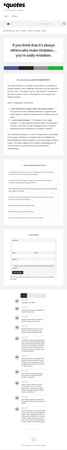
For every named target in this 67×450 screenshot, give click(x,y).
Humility (34, 31)
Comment (15, 241)
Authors (15, 16)
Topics (6, 16)
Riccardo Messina (10, 31)
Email (36, 253)
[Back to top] (33, 440)
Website (14, 260)
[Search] (64, 24)
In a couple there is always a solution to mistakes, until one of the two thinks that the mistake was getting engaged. (32, 174)
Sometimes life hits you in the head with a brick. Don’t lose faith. (33, 311)
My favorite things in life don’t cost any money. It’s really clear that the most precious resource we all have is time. (32, 331)
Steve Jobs (25, 300)
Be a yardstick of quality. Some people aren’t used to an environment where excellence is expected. (32, 376)
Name (14, 253)
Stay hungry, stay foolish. (29, 303)
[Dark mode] (8, 23)
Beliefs (20, 31)
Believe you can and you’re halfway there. (22, 206)
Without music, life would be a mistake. (22, 212)
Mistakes (42, 31)
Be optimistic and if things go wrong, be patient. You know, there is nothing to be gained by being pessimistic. (31, 182)
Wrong (49, 31)
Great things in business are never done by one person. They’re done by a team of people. (33, 402)
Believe (27, 31)
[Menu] (10, 16)
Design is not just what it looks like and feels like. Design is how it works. (32, 321)
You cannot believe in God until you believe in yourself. (27, 218)
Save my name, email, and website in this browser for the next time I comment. (33, 268)
